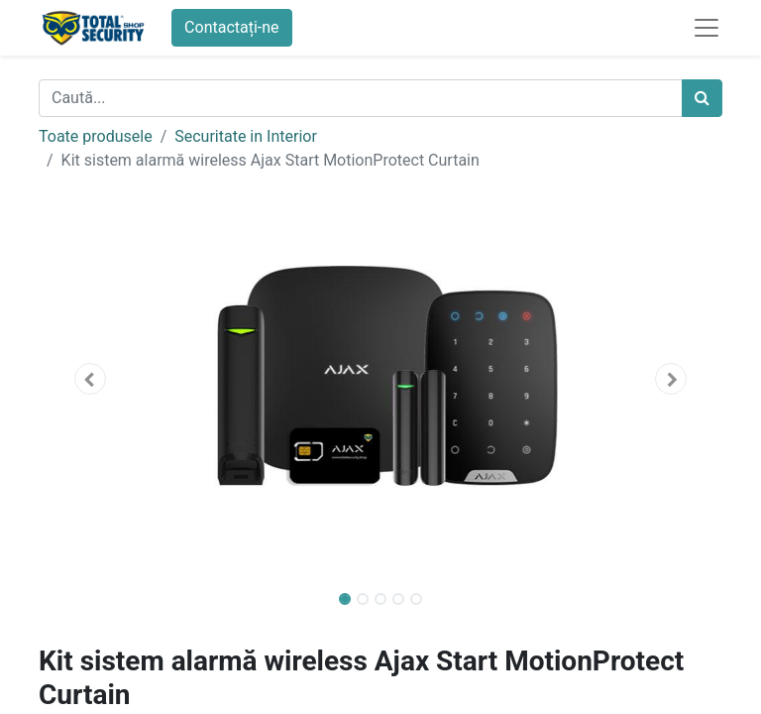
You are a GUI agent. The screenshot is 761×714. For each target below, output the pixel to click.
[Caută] (702, 98)
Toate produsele (96, 136)
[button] (90, 379)
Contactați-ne (231, 27)
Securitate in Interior (245, 136)
